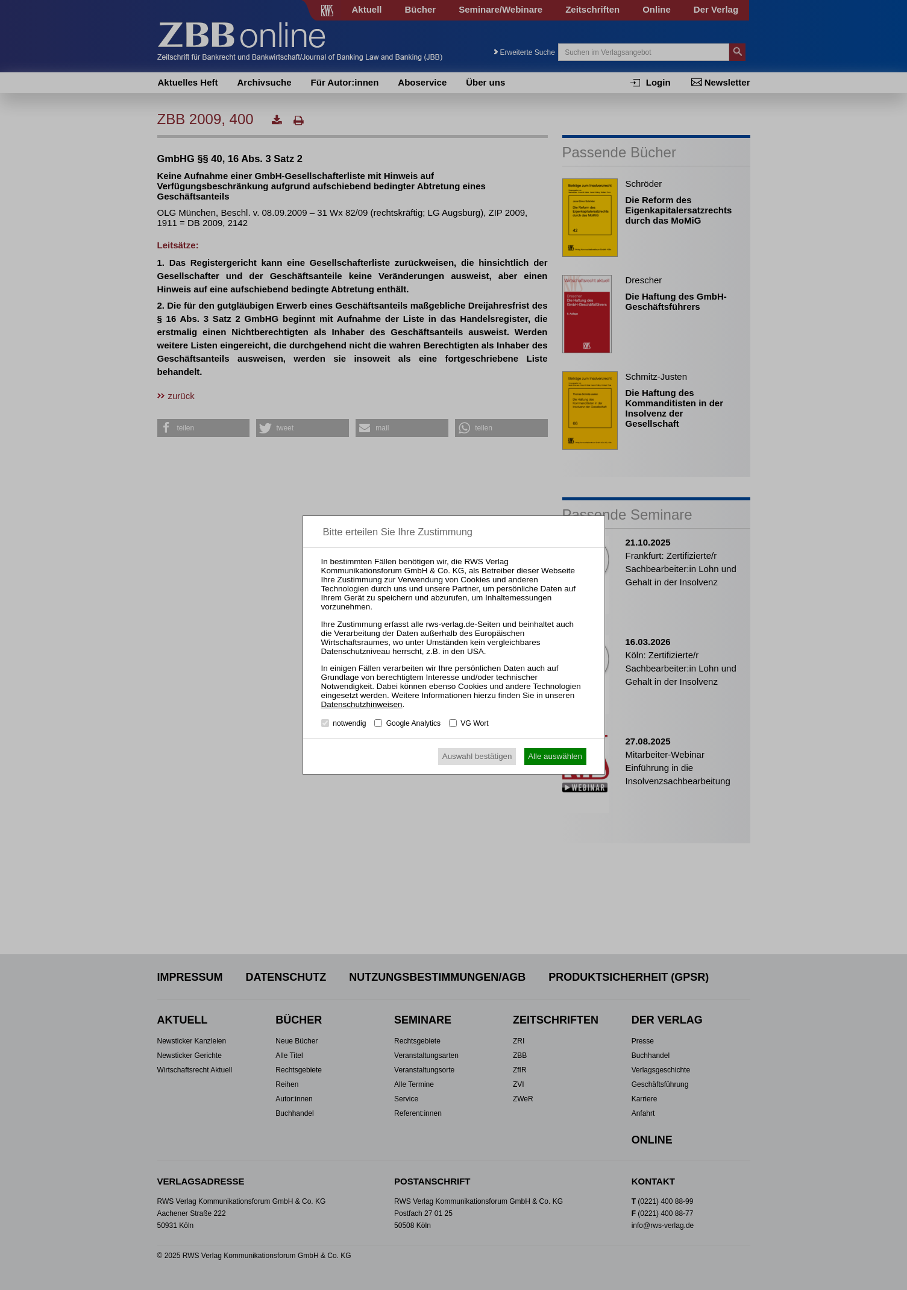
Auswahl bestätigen (477, 756)
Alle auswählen (555, 756)
